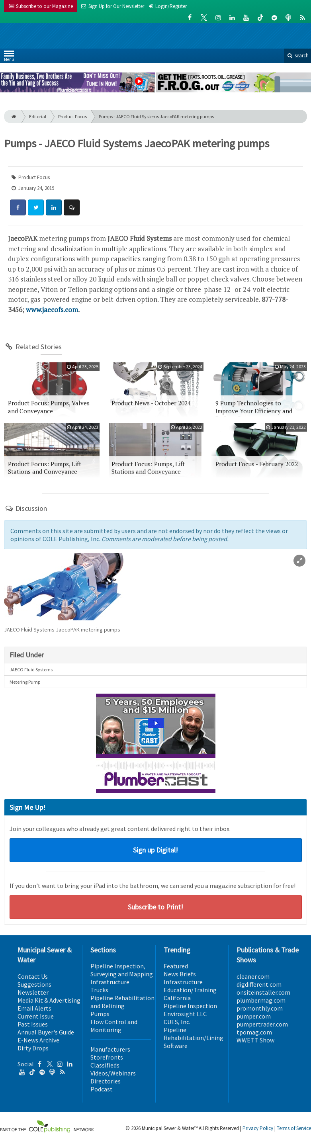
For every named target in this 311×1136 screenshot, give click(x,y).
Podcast (101, 1089)
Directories (105, 1081)
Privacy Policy (258, 1128)
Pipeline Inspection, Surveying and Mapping (121, 970)
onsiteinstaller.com (263, 992)
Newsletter (33, 992)
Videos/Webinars (113, 1073)
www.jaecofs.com (52, 309)
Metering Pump (25, 682)
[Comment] (72, 207)
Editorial (37, 116)
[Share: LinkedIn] (54, 207)
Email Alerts (34, 1008)
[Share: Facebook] (18, 207)
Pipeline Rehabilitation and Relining (122, 1002)
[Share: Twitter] (36, 207)
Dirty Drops (33, 1048)
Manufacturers (110, 1049)
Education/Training (190, 990)
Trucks (99, 990)
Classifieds (104, 1065)
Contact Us (33, 976)
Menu (9, 57)
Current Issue (36, 1016)
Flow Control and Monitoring (113, 1026)
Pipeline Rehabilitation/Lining (193, 1034)
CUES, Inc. (177, 1022)
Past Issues (33, 1024)
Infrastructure (109, 982)
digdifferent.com (259, 984)
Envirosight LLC (185, 1014)
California (177, 998)
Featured (176, 966)
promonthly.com (260, 1008)
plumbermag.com (261, 1000)
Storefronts (106, 1057)
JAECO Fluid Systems (31, 670)
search (297, 55)
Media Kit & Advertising (49, 1000)
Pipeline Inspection (190, 1006)
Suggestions (34, 984)
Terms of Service (294, 1128)
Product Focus (72, 116)
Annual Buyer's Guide (46, 1032)
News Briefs (180, 974)
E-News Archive (38, 1040)
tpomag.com (254, 1032)
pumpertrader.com (262, 1024)
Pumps (100, 1014)
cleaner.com (253, 976)
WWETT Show (255, 1040)
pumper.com (254, 1016)
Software (176, 1046)
